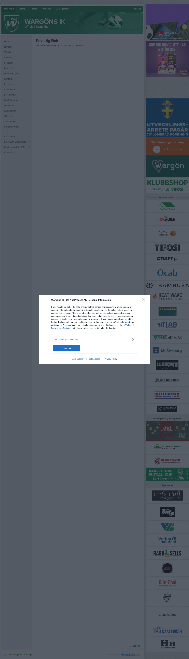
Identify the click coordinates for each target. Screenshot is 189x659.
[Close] (144, 300)
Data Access (94, 359)
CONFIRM (66, 348)
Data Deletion (78, 359)
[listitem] (94, 339)
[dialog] (94, 329)
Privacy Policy (110, 359)
